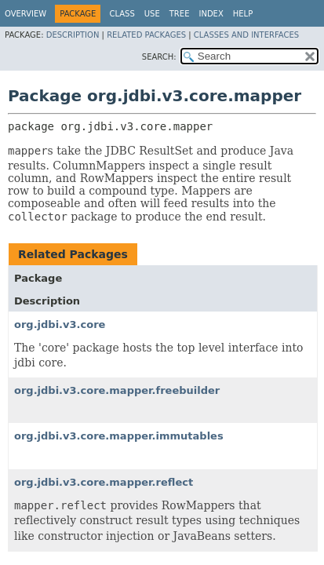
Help (243, 13)
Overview (25, 13)
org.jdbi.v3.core (59, 324)
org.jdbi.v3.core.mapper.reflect (103, 482)
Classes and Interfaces (246, 35)
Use (152, 13)
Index (210, 13)
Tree (179, 13)
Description (73, 35)
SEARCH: (159, 57)
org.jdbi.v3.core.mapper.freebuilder (117, 390)
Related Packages (146, 35)
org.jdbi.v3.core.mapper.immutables (119, 436)
